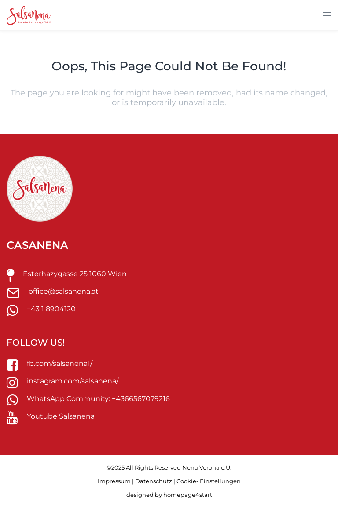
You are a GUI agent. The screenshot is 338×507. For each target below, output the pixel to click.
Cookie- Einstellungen (208, 481)
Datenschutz (153, 481)
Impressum (114, 481)
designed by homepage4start (169, 494)
